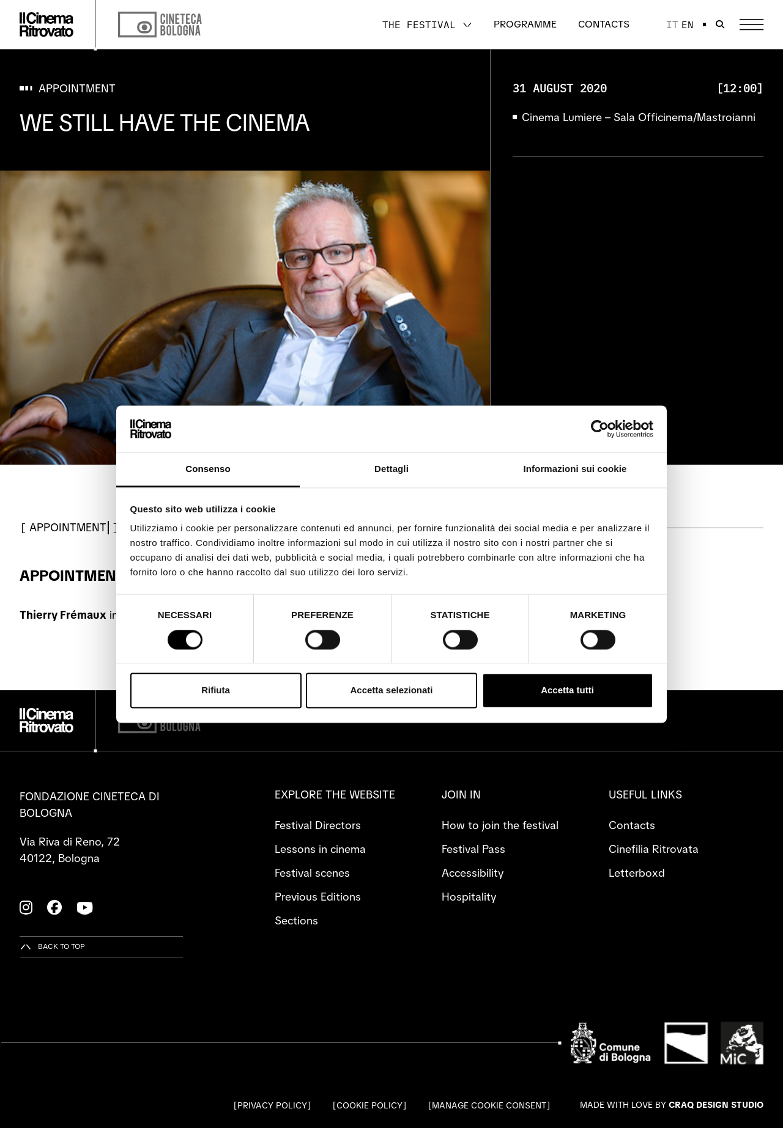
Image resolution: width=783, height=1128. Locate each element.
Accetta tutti (567, 690)
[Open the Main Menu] (751, 25)
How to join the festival (500, 825)
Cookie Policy (369, 1105)
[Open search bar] (720, 24)
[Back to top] (52, 947)
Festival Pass (473, 849)
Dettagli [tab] (391, 469)
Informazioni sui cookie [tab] (575, 469)
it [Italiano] (672, 24)
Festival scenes (312, 873)
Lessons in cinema (320, 849)
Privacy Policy (272, 1105)
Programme (525, 24)
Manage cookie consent (489, 1105)
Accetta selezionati (391, 690)
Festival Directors (318, 825)
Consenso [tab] (207, 469)
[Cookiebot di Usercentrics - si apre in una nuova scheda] (599, 428)
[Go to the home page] (46, 24)
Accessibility (472, 873)
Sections (296, 920)
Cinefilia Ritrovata (654, 849)
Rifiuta (215, 690)
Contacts (603, 24)
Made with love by (671, 1104)
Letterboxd (637, 873)
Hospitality (469, 897)
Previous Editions (318, 897)
